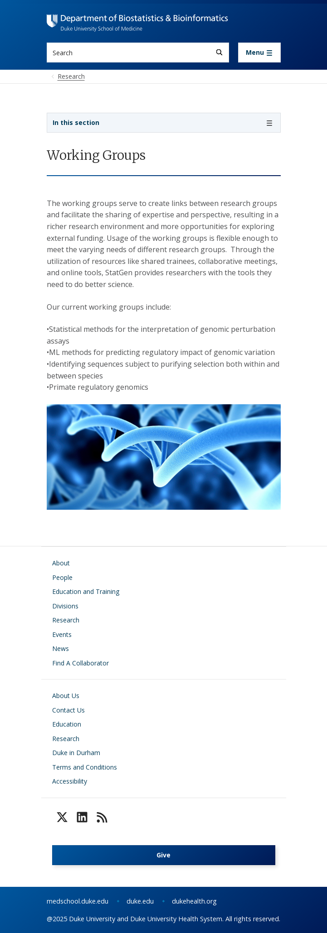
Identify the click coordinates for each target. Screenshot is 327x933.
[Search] (219, 52)
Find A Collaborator (80, 663)
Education (66, 724)
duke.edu (140, 901)
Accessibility (69, 781)
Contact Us (68, 710)
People (62, 577)
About (61, 563)
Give (163, 855)
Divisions (65, 606)
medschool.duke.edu (77, 901)
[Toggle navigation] (259, 52)
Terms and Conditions (84, 767)
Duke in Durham (76, 752)
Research (65, 620)
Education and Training (85, 591)
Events (62, 634)
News (60, 648)
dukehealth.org (194, 901)
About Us (65, 695)
